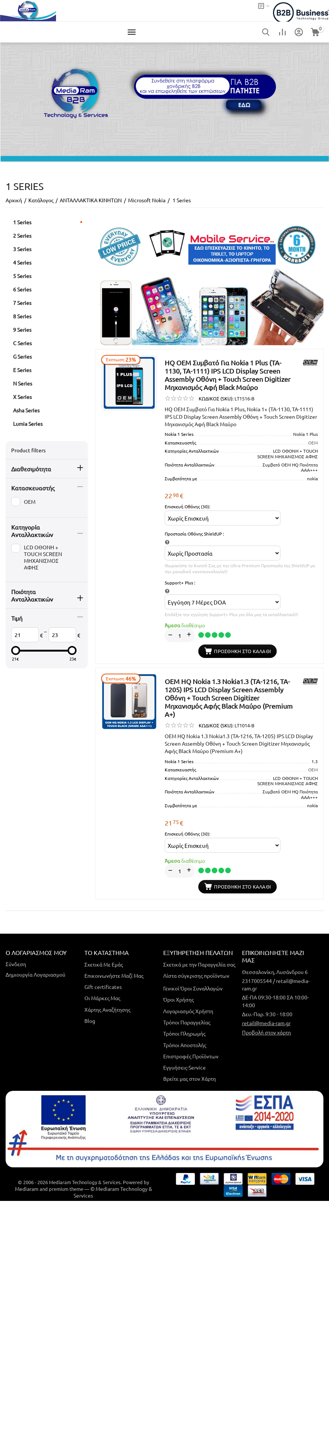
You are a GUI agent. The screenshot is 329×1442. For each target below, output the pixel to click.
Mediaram (26, 1188)
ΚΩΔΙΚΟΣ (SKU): (216, 398)
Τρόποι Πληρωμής (184, 1033)
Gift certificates (103, 986)
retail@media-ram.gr (266, 1023)
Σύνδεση (16, 964)
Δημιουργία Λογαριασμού (35, 974)
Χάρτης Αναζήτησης (107, 1009)
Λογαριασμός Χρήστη (188, 1011)
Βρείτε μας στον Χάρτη (189, 1078)
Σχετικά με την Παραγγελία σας (199, 964)
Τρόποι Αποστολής (184, 1045)
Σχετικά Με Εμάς (103, 964)
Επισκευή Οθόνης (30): (187, 506)
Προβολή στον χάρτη (266, 1032)
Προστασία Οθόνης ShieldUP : (194, 534)
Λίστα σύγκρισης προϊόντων (196, 975)
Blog (89, 1020)
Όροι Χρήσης (178, 999)
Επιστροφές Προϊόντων (190, 1056)
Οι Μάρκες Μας (102, 998)
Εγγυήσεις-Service (184, 1067)
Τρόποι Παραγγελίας (186, 1022)
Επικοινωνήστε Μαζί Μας (113, 975)
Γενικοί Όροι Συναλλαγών (193, 988)
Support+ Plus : (180, 583)
